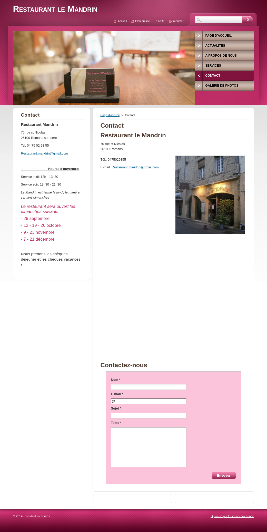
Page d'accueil (110, 115)
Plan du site (142, 21)
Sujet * (116, 408)
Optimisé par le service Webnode (232, 516)
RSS (161, 21)
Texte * (116, 423)
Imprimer (178, 21)
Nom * (116, 380)
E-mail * (117, 394)
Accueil (122, 21)
